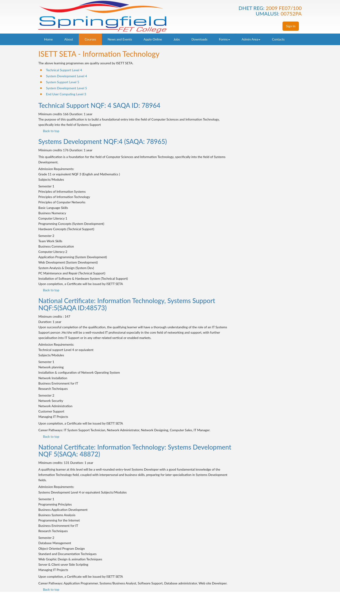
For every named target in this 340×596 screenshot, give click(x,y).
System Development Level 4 (66, 76)
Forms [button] (224, 39)
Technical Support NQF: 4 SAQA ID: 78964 (99, 105)
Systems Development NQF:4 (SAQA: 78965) (102, 141)
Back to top (51, 131)
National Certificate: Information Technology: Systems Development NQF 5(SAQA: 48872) (134, 450)
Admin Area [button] (251, 39)
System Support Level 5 (62, 82)
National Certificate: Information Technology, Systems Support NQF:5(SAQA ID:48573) (126, 304)
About (68, 39)
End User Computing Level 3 (66, 94)
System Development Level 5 (66, 88)
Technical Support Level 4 (64, 70)
